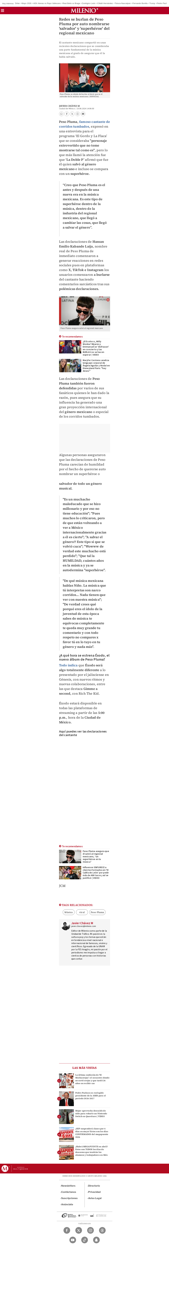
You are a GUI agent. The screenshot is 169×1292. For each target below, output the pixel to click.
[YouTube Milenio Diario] (72, 1240)
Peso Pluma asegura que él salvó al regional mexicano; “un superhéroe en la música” (96, 857)
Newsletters (68, 1185)
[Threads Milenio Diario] (102, 1230)
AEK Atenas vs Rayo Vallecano (47, 3)
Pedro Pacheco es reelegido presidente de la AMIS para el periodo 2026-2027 (90, 1095)
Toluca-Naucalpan (123, 3)
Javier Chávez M (69, 105)
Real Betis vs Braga (71, 3)
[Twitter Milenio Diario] (78, 1230)
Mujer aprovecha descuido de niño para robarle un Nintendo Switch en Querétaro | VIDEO (91, 1113)
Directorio (94, 1185)
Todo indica (68, 665)
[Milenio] (84, 10)
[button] (2, 11)
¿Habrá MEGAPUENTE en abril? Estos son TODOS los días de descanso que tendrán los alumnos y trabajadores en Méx (91, 1151)
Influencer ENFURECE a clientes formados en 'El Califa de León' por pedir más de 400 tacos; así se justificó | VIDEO (96, 873)
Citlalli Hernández (105, 3)
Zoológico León (88, 3)
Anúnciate (67, 1204)
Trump (152, 3)
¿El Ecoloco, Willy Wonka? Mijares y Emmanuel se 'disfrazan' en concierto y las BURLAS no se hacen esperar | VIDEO (96, 348)
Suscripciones (69, 1198)
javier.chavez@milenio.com (83, 926)
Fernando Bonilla (140, 3)
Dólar (17, 3)
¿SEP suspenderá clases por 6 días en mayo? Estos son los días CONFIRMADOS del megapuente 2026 (91, 1133)
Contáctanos (68, 1192)
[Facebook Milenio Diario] (66, 1230)
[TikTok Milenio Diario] (84, 1240)
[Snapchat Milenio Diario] (96, 1240)
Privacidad (94, 1192)
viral (82, 912)
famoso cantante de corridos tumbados (84, 124)
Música (68, 912)
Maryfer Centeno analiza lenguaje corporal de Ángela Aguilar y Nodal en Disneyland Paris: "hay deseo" (96, 366)
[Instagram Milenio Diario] (90, 1230)
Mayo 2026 (26, 3)
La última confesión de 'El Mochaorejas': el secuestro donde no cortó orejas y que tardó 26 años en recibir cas (92, 1079)
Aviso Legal (95, 1198)
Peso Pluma (97, 912)
